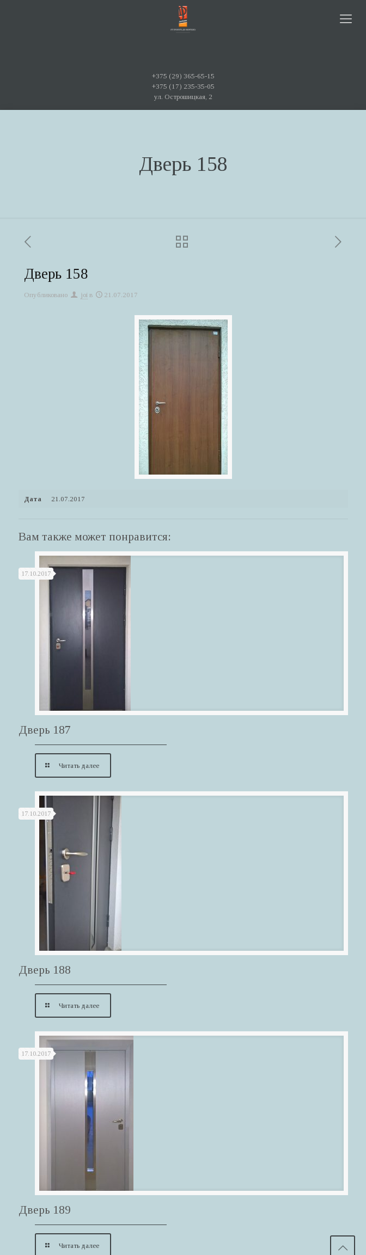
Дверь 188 (45, 969)
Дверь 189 (45, 1209)
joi (84, 295)
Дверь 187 (45, 729)
